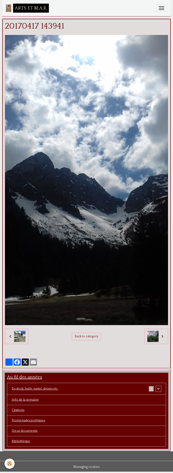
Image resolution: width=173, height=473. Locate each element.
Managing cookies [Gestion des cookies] (86, 467)
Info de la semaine (25, 400)
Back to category (86, 336)
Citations (18, 410)
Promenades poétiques (28, 420)
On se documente (25, 431)
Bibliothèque (21, 441)
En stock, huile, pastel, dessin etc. (35, 388)
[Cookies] (10, 464)
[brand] (27, 8)
